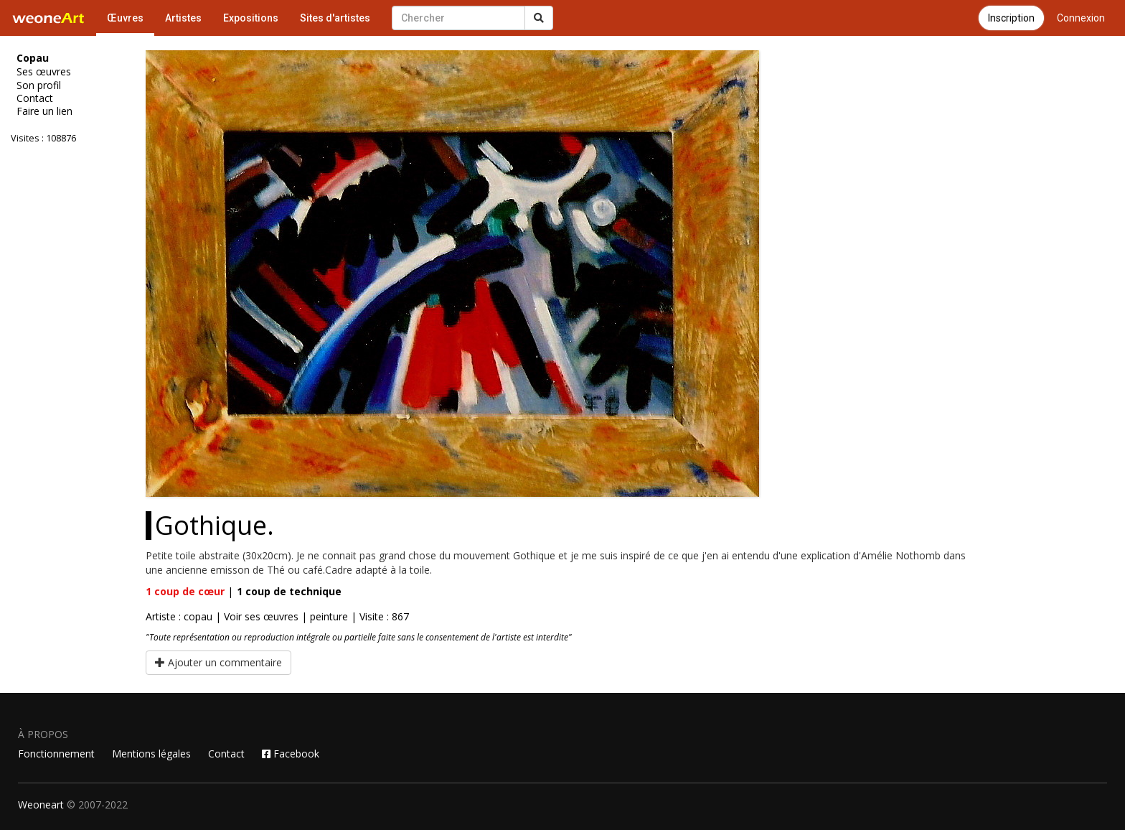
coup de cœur (185, 591)
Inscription (1011, 18)
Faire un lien (44, 111)
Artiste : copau (179, 616)
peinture (329, 616)
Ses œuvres (44, 71)
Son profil (39, 85)
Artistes (183, 18)
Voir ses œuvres (261, 616)
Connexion (1081, 18)
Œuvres (125, 18)
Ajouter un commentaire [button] (218, 662)
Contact (35, 98)
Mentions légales (151, 753)
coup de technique (289, 591)
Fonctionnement (56, 753)
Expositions (250, 18)
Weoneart (41, 804)
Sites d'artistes (335, 18)
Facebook (290, 753)
